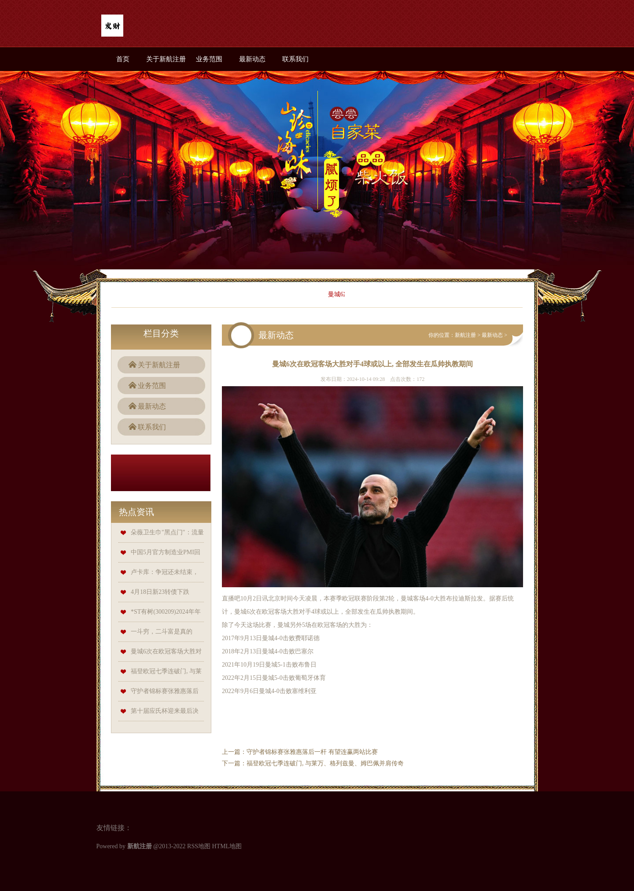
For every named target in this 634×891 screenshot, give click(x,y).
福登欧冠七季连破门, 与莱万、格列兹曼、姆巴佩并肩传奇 (325, 763)
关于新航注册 (166, 59)
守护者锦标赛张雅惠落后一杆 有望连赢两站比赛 (312, 752)
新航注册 (465, 335)
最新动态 (252, 59)
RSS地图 (198, 846)
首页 (122, 59)
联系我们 (295, 59)
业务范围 (209, 59)
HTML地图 (227, 846)
